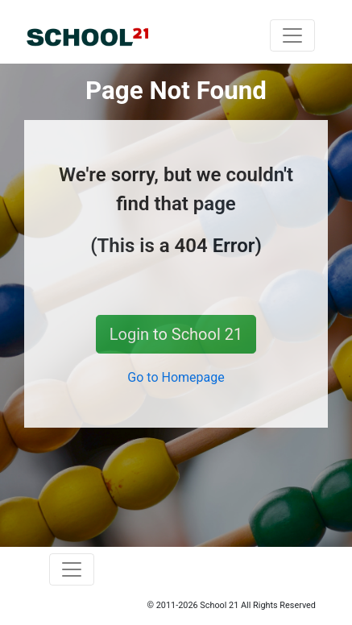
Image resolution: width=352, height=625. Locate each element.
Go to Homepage (175, 377)
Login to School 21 (176, 334)
